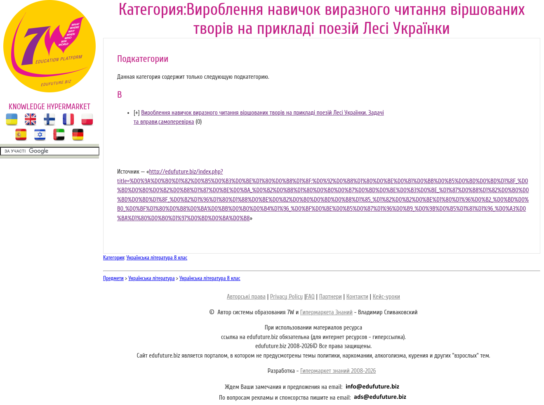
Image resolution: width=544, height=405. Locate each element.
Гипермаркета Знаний (326, 312)
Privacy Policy (286, 296)
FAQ (310, 296)
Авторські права (246, 296)
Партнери (330, 296)
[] (137, 112)
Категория (113, 257)
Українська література (152, 278)
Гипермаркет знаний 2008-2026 (338, 370)
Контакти (357, 296)
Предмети (113, 278)
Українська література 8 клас (157, 257)
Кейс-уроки (386, 296)
